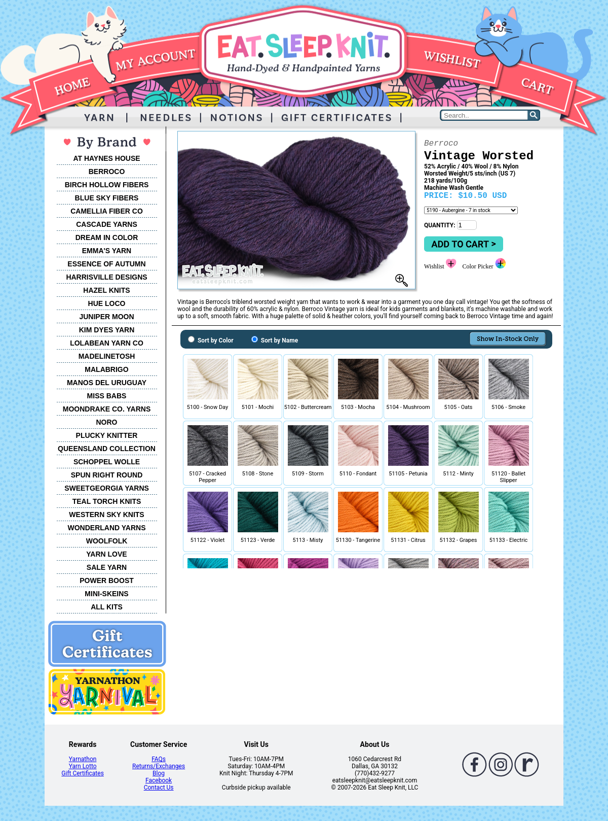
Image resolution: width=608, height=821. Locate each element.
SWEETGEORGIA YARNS (106, 488)
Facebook (158, 780)
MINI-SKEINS (106, 594)
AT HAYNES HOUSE (106, 158)
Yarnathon (83, 759)
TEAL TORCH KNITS (106, 501)
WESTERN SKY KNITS (106, 514)
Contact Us (159, 787)
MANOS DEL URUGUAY (106, 383)
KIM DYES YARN (107, 330)
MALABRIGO (106, 369)
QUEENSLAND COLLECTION (107, 448)
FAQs (158, 759)
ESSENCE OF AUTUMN (106, 264)
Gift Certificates (82, 773)
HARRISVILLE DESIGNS (106, 277)
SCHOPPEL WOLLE (106, 462)
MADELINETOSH (107, 356)
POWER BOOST (107, 580)
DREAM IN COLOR (106, 237)
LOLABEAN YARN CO (106, 343)
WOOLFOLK (107, 541)
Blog (159, 773)
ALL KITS (107, 607)
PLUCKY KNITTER (107, 435)
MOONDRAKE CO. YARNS (106, 409)
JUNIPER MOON (106, 317)
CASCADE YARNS (106, 224)
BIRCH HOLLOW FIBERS (107, 185)
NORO (107, 422)
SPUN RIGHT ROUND (107, 475)
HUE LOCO (107, 303)
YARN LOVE (106, 554)
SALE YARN (107, 567)
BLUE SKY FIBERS (107, 198)
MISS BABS (107, 396)
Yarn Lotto (83, 766)
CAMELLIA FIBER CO (106, 211)
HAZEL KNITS (106, 290)
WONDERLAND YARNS (106, 528)
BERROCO (107, 171)
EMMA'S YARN (106, 251)
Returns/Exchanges (158, 766)
